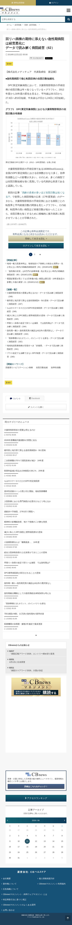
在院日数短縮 (42, 367)
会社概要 (7, 878)
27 (18, 830)
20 (45, 847)
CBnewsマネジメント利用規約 (52, 884)
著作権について (10, 884)
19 (36, 847)
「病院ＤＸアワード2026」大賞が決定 (26, 669)
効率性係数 (56, 367)
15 (62, 841)
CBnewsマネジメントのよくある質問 (19, 905)
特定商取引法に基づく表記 (14, 899)
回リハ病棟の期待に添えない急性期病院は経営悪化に (27, 29)
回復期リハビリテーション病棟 (19, 367)
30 (45, 830)
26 (10, 830)
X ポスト (48, 58)
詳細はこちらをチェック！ (36, 786)
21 (53, 847)
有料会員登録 (18, 3)
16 (10, 847)
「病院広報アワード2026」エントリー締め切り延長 (31, 652)
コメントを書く (36, 407)
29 (36, 830)
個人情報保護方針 (46, 878)
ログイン (55, 3)
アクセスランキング (36, 798)
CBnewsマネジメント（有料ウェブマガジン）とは (25, 894)
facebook (34, 398)
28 (27, 830)
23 (10, 852)
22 (62, 847)
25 (27, 852)
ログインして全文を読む (36, 245)
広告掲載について (10, 889)
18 (27, 847)
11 (27, 841)
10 (18, 841)
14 (53, 841)
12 (36, 841)
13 (45, 841)
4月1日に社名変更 (17, 660)
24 (18, 852)
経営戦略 (18, 25)
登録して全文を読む (36, 238)
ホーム (9, 25)
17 (18, 847)
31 (53, 830)
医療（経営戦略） (31, 25)
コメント (15, 398)
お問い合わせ (9, 910)
